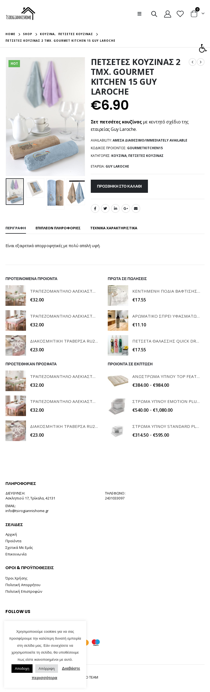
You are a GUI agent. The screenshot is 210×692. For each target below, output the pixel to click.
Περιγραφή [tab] (15, 227)
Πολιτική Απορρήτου (22, 584)
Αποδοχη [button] (22, 668)
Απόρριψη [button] (47, 668)
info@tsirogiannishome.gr (27, 510)
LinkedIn (115, 208)
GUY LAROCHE (117, 166)
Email (136, 208)
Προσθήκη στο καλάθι (119, 186)
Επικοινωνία (16, 554)
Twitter (105, 208)
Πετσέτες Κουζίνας (146, 155)
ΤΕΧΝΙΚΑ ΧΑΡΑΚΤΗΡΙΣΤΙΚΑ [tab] (113, 227)
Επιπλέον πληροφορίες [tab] (58, 227)
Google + (125, 208)
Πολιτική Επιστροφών (23, 591)
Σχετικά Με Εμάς (19, 547)
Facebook (95, 208)
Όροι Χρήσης (16, 578)
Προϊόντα (13, 540)
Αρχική (11, 534)
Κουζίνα (119, 155)
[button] (203, 48)
